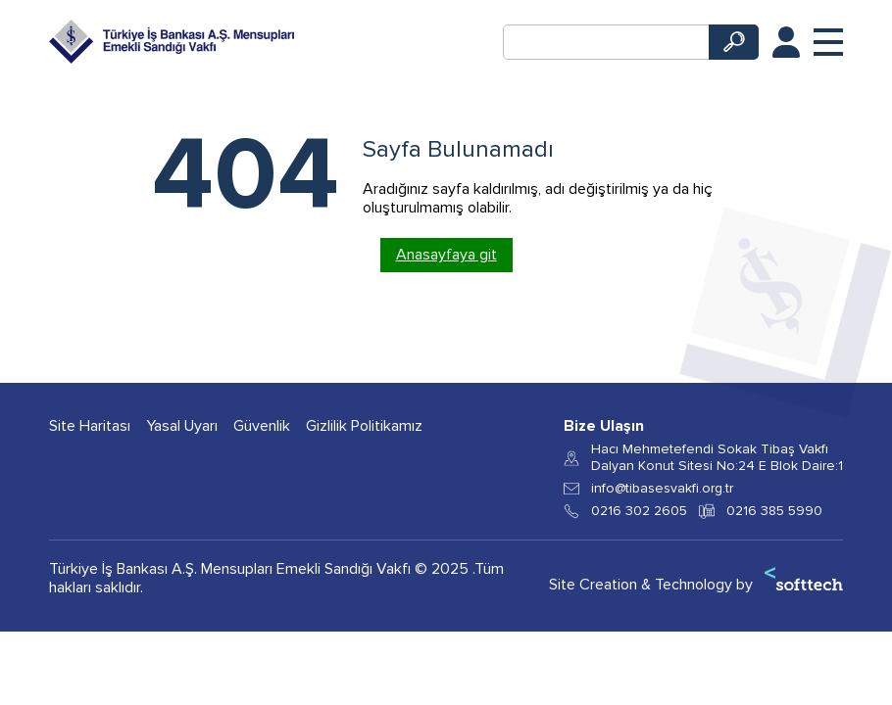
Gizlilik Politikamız (364, 426)
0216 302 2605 (639, 511)
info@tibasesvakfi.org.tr (662, 488)
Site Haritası (89, 426)
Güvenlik (261, 426)
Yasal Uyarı (182, 426)
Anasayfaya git (446, 254)
